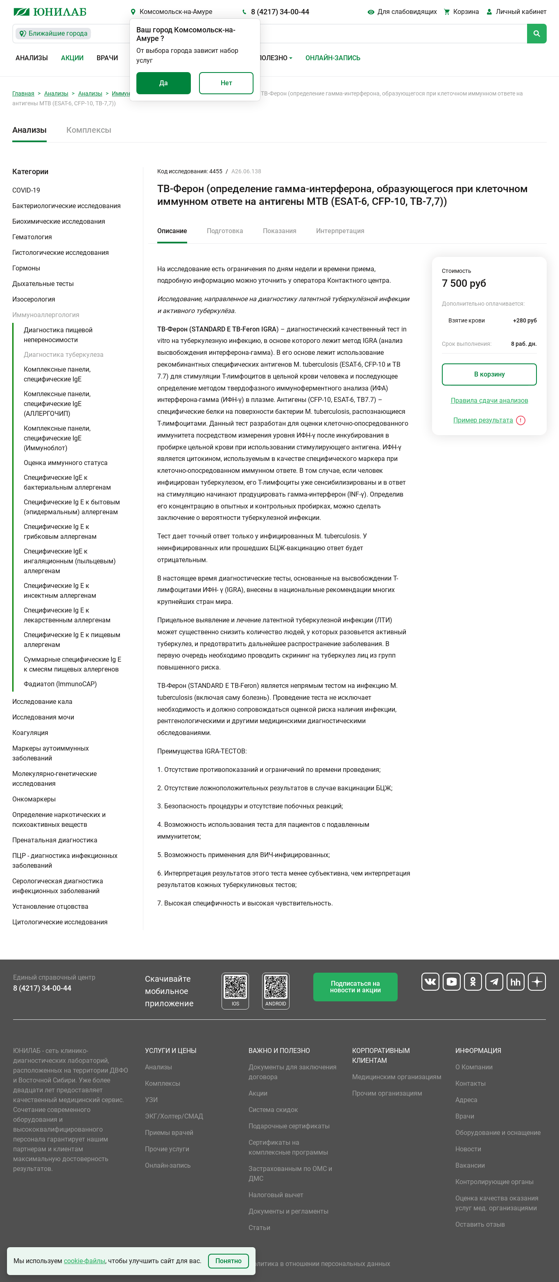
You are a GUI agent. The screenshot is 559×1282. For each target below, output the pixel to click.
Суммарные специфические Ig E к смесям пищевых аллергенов (72, 664)
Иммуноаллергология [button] (45, 315)
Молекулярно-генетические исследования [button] (54, 778)
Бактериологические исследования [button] (66, 206)
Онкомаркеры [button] (34, 799)
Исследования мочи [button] (43, 717)
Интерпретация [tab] (340, 231)
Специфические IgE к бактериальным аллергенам (67, 482)
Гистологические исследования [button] (60, 252)
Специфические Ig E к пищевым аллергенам (72, 640)
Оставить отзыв (480, 1224)
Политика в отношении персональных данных (319, 1264)
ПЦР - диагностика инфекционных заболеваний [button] (65, 860)
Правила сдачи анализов (489, 400)
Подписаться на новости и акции (355, 987)
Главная (23, 93)
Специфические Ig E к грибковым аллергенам (60, 531)
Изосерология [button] (33, 299)
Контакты (470, 1083)
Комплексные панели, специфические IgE (57, 374)
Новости (468, 1149)
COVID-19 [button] (26, 190)
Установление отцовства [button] (50, 906)
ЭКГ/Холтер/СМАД (174, 1116)
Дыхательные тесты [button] (43, 284)
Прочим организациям (387, 1093)
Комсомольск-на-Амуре (176, 12)
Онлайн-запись (333, 58)
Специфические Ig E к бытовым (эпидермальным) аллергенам (72, 507)
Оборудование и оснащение (498, 1133)
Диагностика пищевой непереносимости (58, 335)
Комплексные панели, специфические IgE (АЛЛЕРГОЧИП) (57, 404)
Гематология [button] (32, 237)
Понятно (228, 1261)
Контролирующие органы (494, 1182)
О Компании (474, 1067)
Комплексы (88, 130)
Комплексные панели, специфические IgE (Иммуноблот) (57, 438)
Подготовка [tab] (225, 231)
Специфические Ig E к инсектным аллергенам (60, 590)
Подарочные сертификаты (289, 1126)
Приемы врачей (169, 1133)
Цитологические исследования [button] (60, 922)
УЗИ (151, 1100)
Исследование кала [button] (42, 702)
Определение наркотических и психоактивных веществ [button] (59, 819)
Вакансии (470, 1165)
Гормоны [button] (26, 268)
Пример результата (483, 420)
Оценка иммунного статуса (66, 463)
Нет (226, 83)
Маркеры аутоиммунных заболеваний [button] (50, 753)
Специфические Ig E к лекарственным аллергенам (67, 615)
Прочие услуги (167, 1149)
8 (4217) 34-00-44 (280, 11)
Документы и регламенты (288, 1211)
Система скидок (273, 1110)
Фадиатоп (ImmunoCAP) (60, 684)
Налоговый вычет (276, 1195)
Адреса (466, 1100)
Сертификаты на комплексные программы (288, 1147)
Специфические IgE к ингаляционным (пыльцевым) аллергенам (70, 561)
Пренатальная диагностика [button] (54, 840)
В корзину (489, 374)
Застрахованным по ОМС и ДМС (290, 1173)
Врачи (107, 58)
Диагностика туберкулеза (64, 355)
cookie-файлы (84, 1261)
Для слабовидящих (407, 12)
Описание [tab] (172, 231)
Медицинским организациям (396, 1077)
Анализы (32, 58)
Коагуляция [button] (30, 733)
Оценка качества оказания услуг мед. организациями (497, 1203)
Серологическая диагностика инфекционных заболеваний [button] (57, 886)
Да (163, 83)
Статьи (259, 1228)
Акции (72, 58)
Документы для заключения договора (293, 1072)
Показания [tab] (279, 231)
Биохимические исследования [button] (58, 221)
